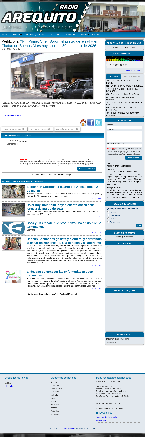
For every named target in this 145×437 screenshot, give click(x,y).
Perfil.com (54, 404)
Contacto (96, 35)
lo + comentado (132, 76)
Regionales (55, 414)
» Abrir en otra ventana (134, 71)
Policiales (54, 411)
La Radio (16, 35)
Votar (139, 225)
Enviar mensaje (134, 158)
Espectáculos (56, 388)
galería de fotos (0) (14, 129)
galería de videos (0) (40, 129)
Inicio (4, 35)
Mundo (53, 401)
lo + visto (113, 76)
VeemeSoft (111, 342)
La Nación (54, 392)
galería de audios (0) (67, 129)
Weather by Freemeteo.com (124, 237)
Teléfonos (70, 35)
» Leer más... (97, 199)
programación (115, 42)
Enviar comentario (87, 168)
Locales (53, 398)
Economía (54, 385)
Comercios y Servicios (35, 35)
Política (53, 408)
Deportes (54, 382)
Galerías (83, 35)
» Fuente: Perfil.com (11, 116)
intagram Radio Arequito (117, 339)
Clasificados (55, 35)
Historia (9, 386)
